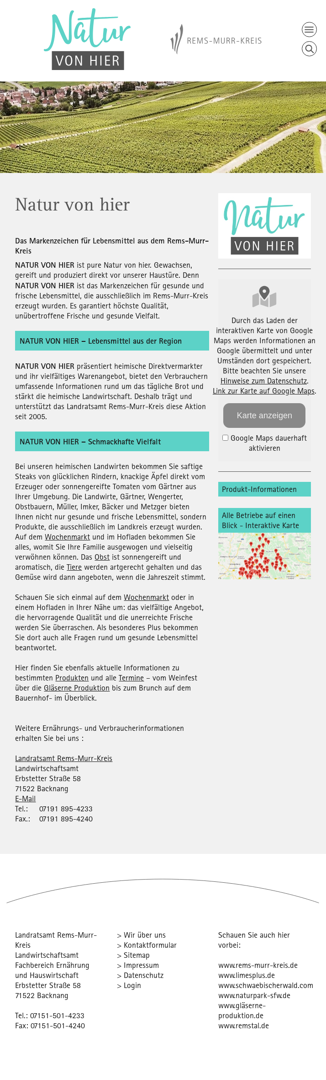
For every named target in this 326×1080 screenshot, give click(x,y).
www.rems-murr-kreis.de (258, 965)
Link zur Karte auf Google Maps (264, 390)
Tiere (74, 567)
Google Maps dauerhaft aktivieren (264, 443)
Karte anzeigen (264, 415)
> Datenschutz (140, 975)
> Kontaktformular (147, 945)
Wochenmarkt (67, 536)
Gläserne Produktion (77, 687)
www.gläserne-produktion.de (242, 1010)
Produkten (72, 677)
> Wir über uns (141, 935)
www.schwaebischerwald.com (265, 985)
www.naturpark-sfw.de (254, 995)
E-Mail (25, 798)
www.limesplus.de (246, 975)
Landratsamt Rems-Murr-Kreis (63, 758)
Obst (102, 557)
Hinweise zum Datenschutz (264, 380)
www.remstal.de (243, 1025)
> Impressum (138, 965)
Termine (131, 677)
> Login (129, 985)
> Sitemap (133, 955)
